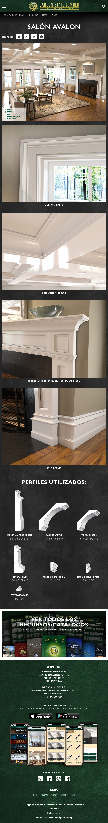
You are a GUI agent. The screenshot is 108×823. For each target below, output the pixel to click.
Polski (73, 795)
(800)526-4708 (58, 678)
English (35, 795)
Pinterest (58, 778)
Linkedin (49, 778)
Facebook (67, 778)
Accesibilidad (54, 808)
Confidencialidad (54, 813)
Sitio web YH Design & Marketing (54, 817)
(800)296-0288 (58, 693)
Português (64, 795)
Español (44, 795)
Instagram (40, 778)
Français (53, 795)
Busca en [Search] (104, 6)
